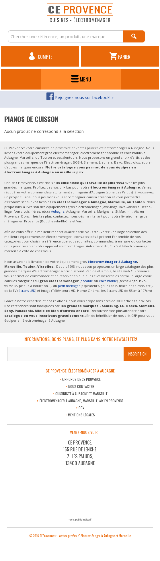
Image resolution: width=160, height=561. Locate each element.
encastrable (108, 281)
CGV (81, 407)
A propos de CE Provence (81, 379)
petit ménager (69, 286)
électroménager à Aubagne (112, 261)
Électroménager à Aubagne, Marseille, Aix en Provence (81, 400)
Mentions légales (81, 414)
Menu (81, 79)
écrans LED (26, 290)
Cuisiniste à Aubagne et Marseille (81, 393)
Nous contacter (81, 386)
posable (87, 281)
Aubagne (58, 211)
